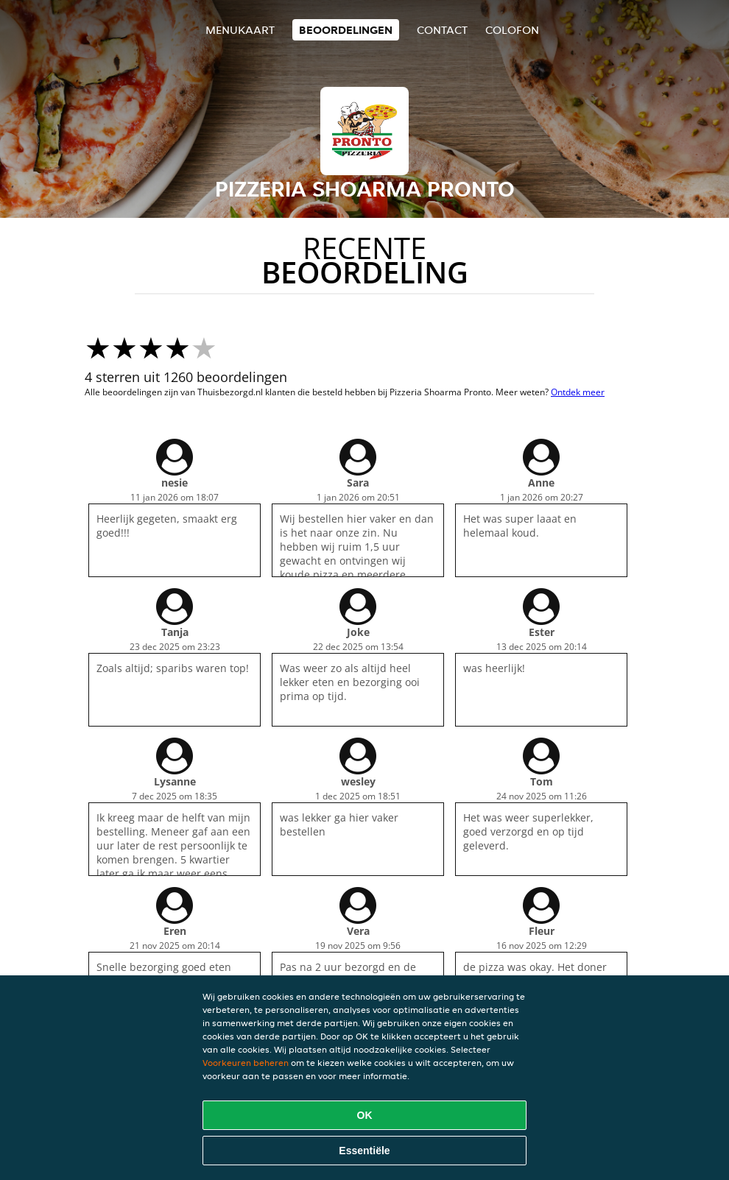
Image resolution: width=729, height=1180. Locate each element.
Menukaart (240, 30)
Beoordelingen (345, 30)
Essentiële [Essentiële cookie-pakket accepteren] (364, 1150)
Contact (442, 30)
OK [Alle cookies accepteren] (365, 1115)
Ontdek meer (578, 392)
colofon (512, 30)
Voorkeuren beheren (245, 1062)
